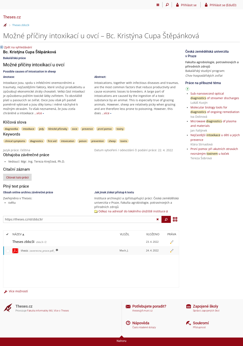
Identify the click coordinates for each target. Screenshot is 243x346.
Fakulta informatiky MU (40, 310)
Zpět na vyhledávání (18, 47)
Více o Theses (61, 310)
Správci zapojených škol (206, 310)
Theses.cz (12, 17)
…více (38, 113)
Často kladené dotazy (144, 327)
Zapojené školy (205, 306)
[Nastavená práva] (171, 242)
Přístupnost (199, 327)
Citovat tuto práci (17, 177)
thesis (38, 250)
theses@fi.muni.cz (142, 310)
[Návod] (188, 89)
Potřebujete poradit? (149, 306)
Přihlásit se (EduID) (223, 5)
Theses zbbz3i (20, 25)
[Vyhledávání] (167, 4)
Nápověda (140, 323)
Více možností (15, 291)
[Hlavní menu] (158, 4)
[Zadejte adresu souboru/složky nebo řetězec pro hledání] (82, 219)
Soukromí (201, 323)
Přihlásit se (188, 5)
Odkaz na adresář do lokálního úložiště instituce (131, 211)
